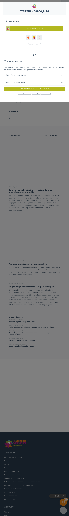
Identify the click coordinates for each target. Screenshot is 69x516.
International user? (24, 94)
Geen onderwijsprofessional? (41, 94)
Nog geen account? (34, 44)
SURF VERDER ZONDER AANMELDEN (34, 89)
